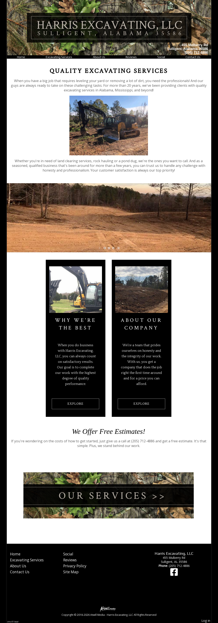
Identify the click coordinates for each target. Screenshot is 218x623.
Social (161, 57)
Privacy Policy (74, 565)
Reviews (131, 57)
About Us (99, 57)
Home (21, 57)
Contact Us (193, 57)
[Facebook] (174, 574)
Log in (205, 621)
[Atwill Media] (109, 608)
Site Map (71, 571)
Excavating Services (59, 57)
